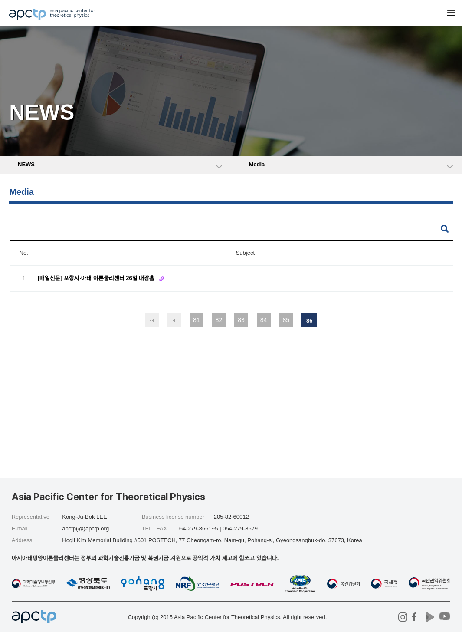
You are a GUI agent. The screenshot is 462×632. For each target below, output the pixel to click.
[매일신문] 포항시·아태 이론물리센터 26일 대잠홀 (97, 278)
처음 (152, 320)
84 (263, 319)
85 (285, 319)
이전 (174, 320)
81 (196, 319)
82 (219, 319)
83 (241, 319)
